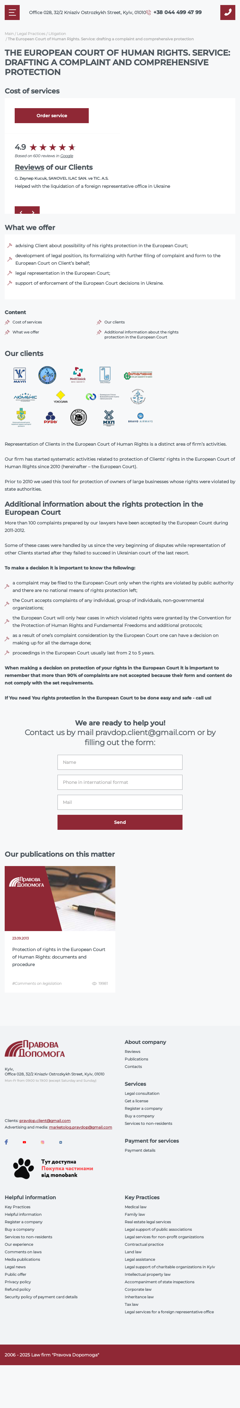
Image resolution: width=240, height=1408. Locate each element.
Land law (133, 1252)
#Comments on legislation (37, 983)
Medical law (136, 1207)
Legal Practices (31, 33)
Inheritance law (139, 1297)
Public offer (15, 1274)
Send (120, 822)
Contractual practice (144, 1244)
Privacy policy (18, 1282)
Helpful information (23, 1214)
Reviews (29, 167)
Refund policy (18, 1289)
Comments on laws (23, 1252)
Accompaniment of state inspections (159, 1282)
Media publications (22, 1259)
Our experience (19, 1244)
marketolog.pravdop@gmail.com (80, 1127)
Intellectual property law (148, 1274)
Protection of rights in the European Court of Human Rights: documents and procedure (58, 957)
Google (66, 155)
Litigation (57, 33)
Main (9, 33)
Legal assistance (140, 1259)
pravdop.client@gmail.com (45, 1120)
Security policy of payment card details (41, 1297)
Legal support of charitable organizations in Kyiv (170, 1267)
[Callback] (227, 12)
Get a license (136, 1101)
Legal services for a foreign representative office (169, 1312)
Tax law (131, 1304)
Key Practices (17, 1207)
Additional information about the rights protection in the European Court (141, 334)
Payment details (140, 1150)
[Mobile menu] (12, 12)
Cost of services (27, 322)
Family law (135, 1214)
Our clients (114, 322)
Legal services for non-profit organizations (164, 1237)
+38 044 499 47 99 (177, 12)
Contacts (133, 1066)
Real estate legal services (148, 1222)
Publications (136, 1059)
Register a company (143, 1108)
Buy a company (139, 1116)
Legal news (15, 1267)
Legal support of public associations (158, 1229)
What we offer (25, 332)
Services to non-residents (148, 1123)
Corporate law (138, 1289)
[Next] (33, 212)
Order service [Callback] (52, 115)
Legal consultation (142, 1093)
